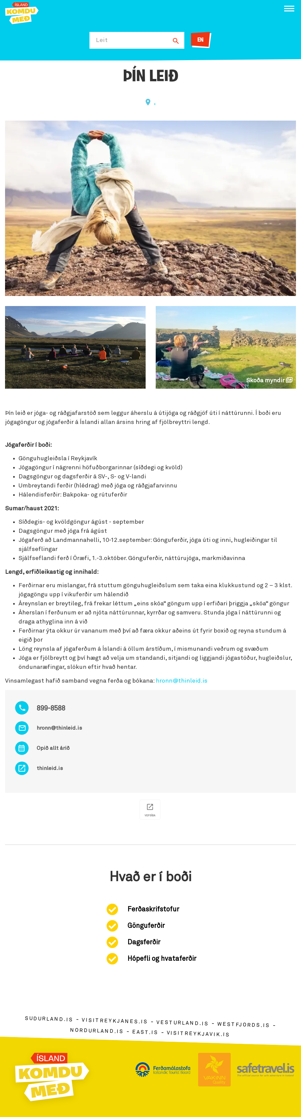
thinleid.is (50, 768)
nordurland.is (97, 1030)
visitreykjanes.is (115, 1021)
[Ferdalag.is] (22, 12)
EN (200, 40)
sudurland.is (49, 1019)
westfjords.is (243, 1025)
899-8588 (51, 708)
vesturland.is (182, 1023)
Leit (102, 40)
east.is (145, 1032)
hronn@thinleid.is (59, 728)
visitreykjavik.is (198, 1033)
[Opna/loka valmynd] (289, 8)
